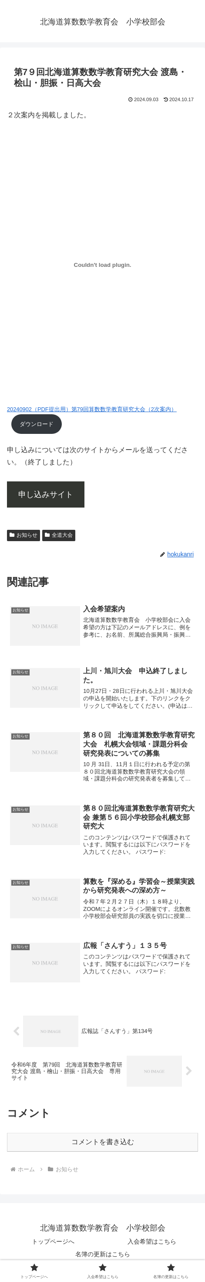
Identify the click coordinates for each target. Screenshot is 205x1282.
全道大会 (59, 535)
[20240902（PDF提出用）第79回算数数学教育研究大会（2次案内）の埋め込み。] (102, 265)
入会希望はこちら (152, 1241)
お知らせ (23, 535)
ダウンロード (37, 424)
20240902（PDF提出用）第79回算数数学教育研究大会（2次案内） (92, 409)
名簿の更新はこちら (102, 1254)
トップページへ (53, 1241)
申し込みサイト (45, 494)
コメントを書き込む (102, 1142)
